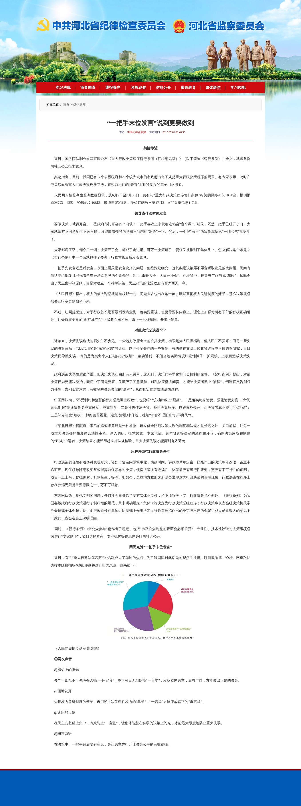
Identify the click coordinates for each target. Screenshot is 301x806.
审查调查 (87, 88)
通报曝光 (112, 88)
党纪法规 (63, 88)
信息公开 (163, 88)
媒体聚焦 (213, 88)
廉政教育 (188, 88)
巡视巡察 (138, 88)
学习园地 (238, 88)
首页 (66, 104)
